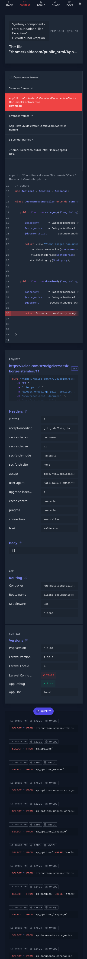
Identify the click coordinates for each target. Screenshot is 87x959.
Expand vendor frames (24, 77)
